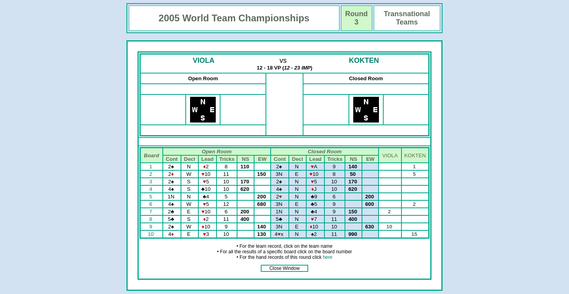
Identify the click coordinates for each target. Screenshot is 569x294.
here (327, 257)
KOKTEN (364, 60)
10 (151, 234)
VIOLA (204, 60)
